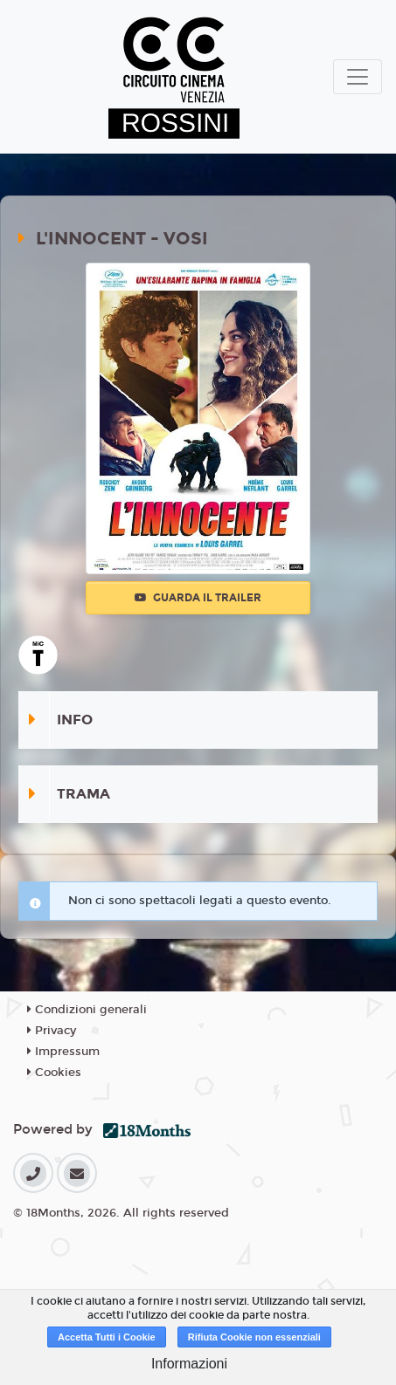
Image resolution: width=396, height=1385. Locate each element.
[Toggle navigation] (357, 76)
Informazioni (189, 1363)
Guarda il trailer (198, 598)
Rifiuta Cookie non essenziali (254, 1337)
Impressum (63, 1052)
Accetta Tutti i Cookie (107, 1337)
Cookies (54, 1073)
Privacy (51, 1031)
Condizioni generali (87, 1010)
